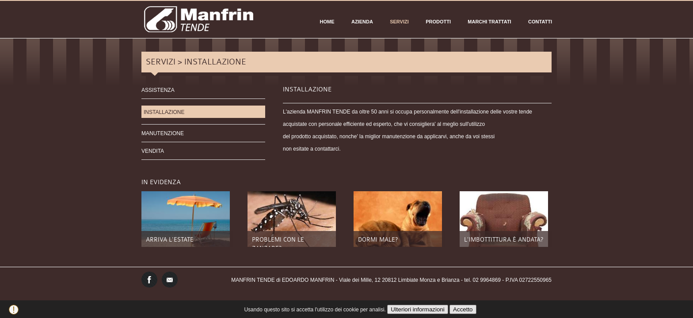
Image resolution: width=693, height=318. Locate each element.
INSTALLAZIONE (164, 112)
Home (327, 21)
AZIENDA (362, 21)
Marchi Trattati (489, 21)
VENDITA (152, 151)
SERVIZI (399, 21)
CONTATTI (540, 21)
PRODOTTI (438, 21)
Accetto (462, 309)
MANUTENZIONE (162, 133)
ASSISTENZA (158, 90)
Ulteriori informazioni (417, 309)
